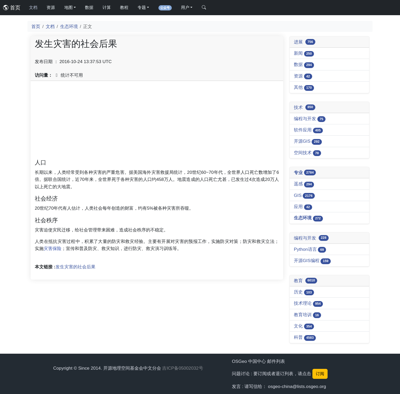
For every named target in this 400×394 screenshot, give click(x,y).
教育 (305, 281)
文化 (304, 326)
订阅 (320, 373)
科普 (305, 338)
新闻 (304, 54)
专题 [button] (142, 7)
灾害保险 (52, 248)
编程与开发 (309, 119)
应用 (303, 207)
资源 (51, 7)
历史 (304, 292)
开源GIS (308, 141)
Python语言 (310, 250)
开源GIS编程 (312, 261)
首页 (11, 7)
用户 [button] (185, 7)
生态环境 (69, 26)
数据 (89, 7)
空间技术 (307, 153)
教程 (124, 7)
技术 (304, 107)
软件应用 (308, 130)
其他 (304, 88)
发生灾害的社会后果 (75, 266)
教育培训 (307, 315)
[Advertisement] (157, 121)
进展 (304, 42)
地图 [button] (68, 7)
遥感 (304, 184)
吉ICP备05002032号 (182, 368)
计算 (106, 7)
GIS (304, 196)
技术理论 (308, 304)
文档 (33, 7)
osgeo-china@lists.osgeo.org (297, 386)
